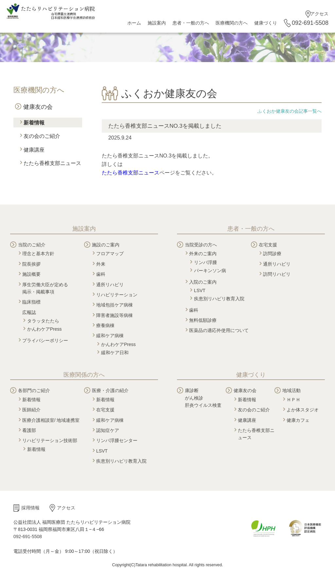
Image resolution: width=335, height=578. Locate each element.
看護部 (29, 430)
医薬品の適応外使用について (219, 330)
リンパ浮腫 (205, 262)
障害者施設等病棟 (114, 315)
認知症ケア (107, 430)
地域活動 (291, 390)
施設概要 (31, 274)
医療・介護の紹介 (110, 390)
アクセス (319, 13)
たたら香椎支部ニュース (52, 163)
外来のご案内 (203, 253)
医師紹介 (31, 409)
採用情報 (30, 507)
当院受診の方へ (201, 244)
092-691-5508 (310, 23)
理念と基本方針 (38, 253)
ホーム (134, 22)
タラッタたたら (43, 320)
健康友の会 (38, 107)
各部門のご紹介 (34, 390)
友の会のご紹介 (42, 136)
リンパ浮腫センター (116, 440)
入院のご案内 (203, 282)
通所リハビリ (110, 284)
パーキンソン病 (210, 270)
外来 (100, 264)
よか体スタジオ (303, 409)
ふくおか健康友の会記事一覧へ (289, 111)
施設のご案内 (105, 244)
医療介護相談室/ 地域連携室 (51, 420)
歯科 (100, 274)
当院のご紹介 (31, 244)
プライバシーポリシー (45, 340)
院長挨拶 (31, 264)
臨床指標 (31, 302)
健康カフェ (298, 420)
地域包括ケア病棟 (114, 304)
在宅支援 (268, 244)
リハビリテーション (116, 294)
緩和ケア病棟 (110, 335)
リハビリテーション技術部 (49, 440)
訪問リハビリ (277, 274)
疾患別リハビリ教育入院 (219, 298)
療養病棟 (105, 325)
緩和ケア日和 (115, 352)
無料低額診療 (203, 320)
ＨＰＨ (293, 399)
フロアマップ (110, 253)
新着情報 (34, 122)
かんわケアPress (44, 329)
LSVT (199, 290)
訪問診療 (272, 253)
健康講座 (34, 150)
